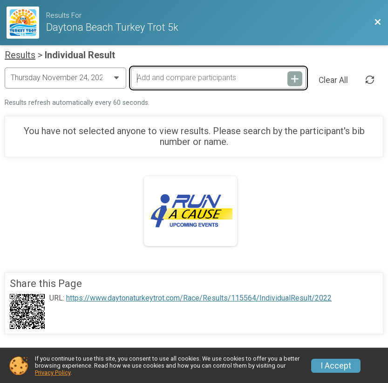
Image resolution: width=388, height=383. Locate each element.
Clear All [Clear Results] (333, 80)
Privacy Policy (52, 372)
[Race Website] (26, 23)
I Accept (335, 365)
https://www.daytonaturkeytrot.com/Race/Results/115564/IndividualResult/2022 (199, 298)
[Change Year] (65, 78)
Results (20, 55)
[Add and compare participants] (218, 78)
